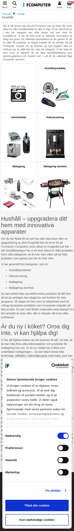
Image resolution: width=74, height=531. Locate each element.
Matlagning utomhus (55, 166)
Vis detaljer (53, 490)
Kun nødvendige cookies (37, 519)
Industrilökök (18, 117)
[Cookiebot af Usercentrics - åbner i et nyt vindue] (52, 366)
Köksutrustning (55, 117)
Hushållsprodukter (55, 68)
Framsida (6, 14)
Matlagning (18, 166)
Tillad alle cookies (37, 505)
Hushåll (21, 14)
